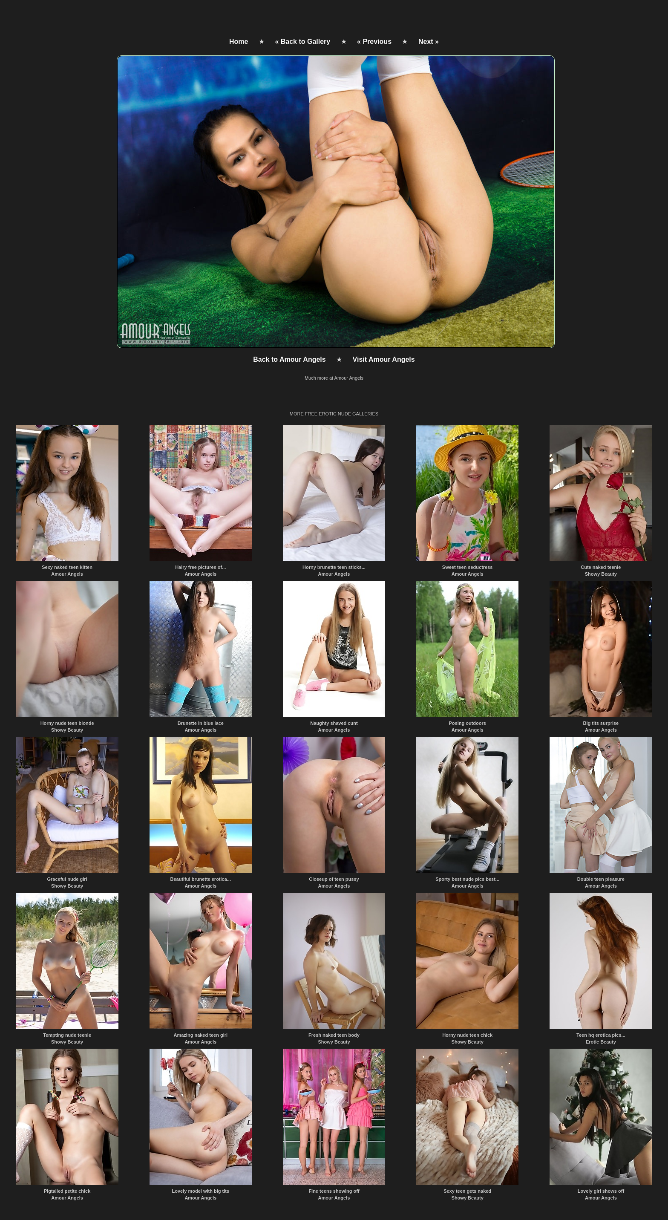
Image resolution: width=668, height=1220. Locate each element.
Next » (428, 41)
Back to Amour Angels (289, 359)
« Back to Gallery (302, 41)
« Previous (374, 41)
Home (238, 41)
